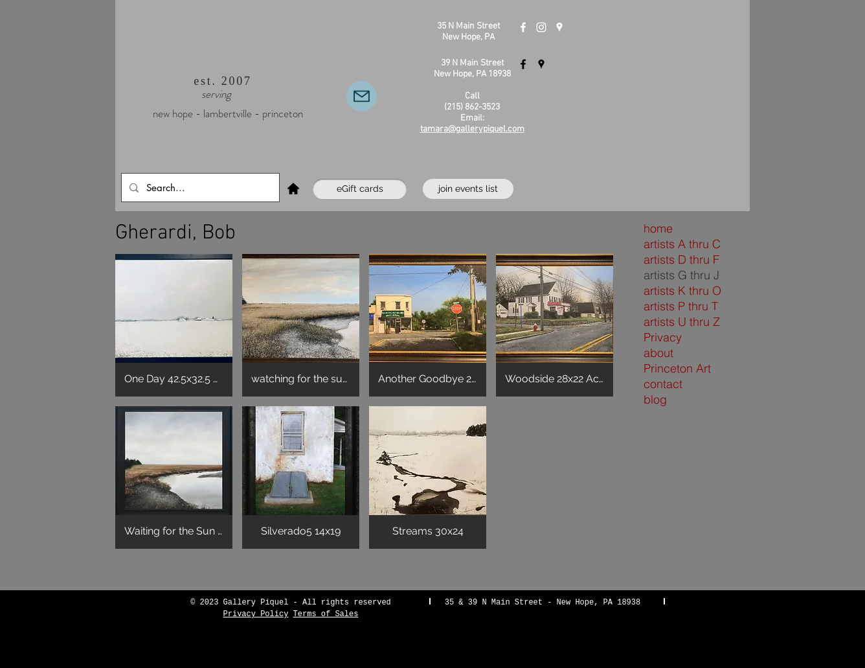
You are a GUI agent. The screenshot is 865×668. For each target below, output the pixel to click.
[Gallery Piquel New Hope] (523, 27)
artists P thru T (681, 306)
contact (663, 383)
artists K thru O (682, 290)
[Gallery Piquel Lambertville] (523, 64)
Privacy (663, 337)
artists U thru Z (682, 321)
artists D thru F (681, 259)
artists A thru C (682, 243)
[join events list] (468, 189)
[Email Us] (361, 96)
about (658, 352)
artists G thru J (681, 275)
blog (655, 399)
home (658, 228)
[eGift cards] (360, 189)
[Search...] (199, 188)
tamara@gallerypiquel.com (472, 129)
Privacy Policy (256, 614)
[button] (173, 325)
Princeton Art (677, 368)
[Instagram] (541, 27)
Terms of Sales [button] (326, 614)
